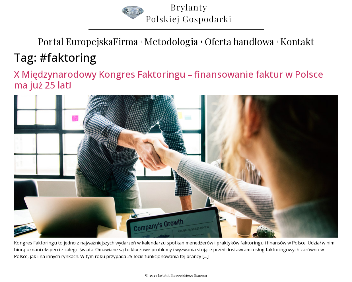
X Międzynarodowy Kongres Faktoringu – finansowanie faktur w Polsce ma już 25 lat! (168, 79)
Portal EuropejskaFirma (88, 41)
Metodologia (171, 41)
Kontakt (297, 41)
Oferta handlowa (239, 41)
